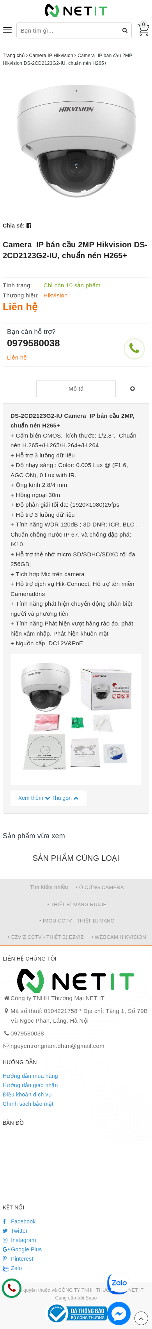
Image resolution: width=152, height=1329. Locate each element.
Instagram (19, 1240)
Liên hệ (17, 357)
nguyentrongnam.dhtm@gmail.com (57, 1045)
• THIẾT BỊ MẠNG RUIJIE (76, 904)
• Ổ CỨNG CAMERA (100, 887)
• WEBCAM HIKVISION (118, 937)
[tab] (75, 388)
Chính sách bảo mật (28, 1104)
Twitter (15, 1231)
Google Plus (22, 1249)
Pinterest (18, 1259)
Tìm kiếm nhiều (49, 887)
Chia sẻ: (14, 225)
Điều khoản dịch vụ (27, 1094)
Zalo (12, 1268)
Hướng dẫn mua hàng (30, 1076)
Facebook (19, 1221)
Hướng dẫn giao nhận (30, 1085)
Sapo (91, 1298)
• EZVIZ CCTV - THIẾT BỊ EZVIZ (46, 937)
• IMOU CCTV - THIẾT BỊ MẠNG (77, 921)
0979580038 (33, 343)
